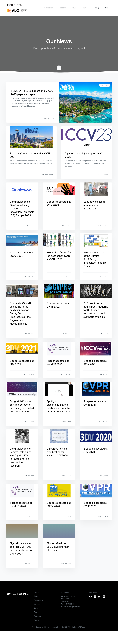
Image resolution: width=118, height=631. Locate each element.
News (74, 8)
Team (84, 8)
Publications (49, 8)
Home (36, 596)
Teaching (95, 8)
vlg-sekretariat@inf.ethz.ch (70, 607)
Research (62, 8)
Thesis (106, 8)
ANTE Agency (81, 627)
